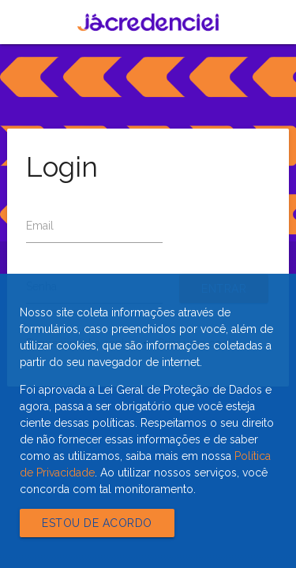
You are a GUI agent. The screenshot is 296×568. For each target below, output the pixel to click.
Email (40, 225)
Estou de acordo (97, 523)
